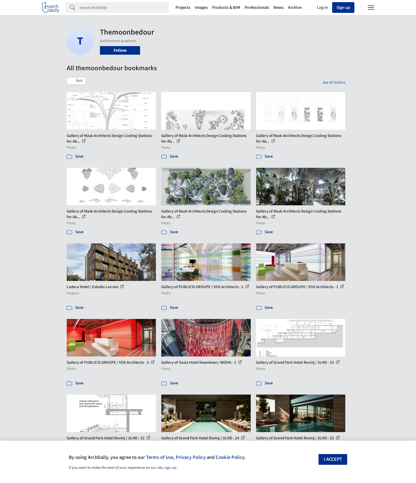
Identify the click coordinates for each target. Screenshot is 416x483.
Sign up (343, 7)
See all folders (334, 82)
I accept (333, 459)
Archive (295, 7)
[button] (76, 81)
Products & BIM (226, 7)
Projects (182, 7)
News (278, 7)
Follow (120, 50)
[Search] (124, 7)
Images (201, 7)
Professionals (257, 7)
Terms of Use (159, 457)
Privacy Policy (191, 457)
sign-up (170, 467)
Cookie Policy (230, 457)
